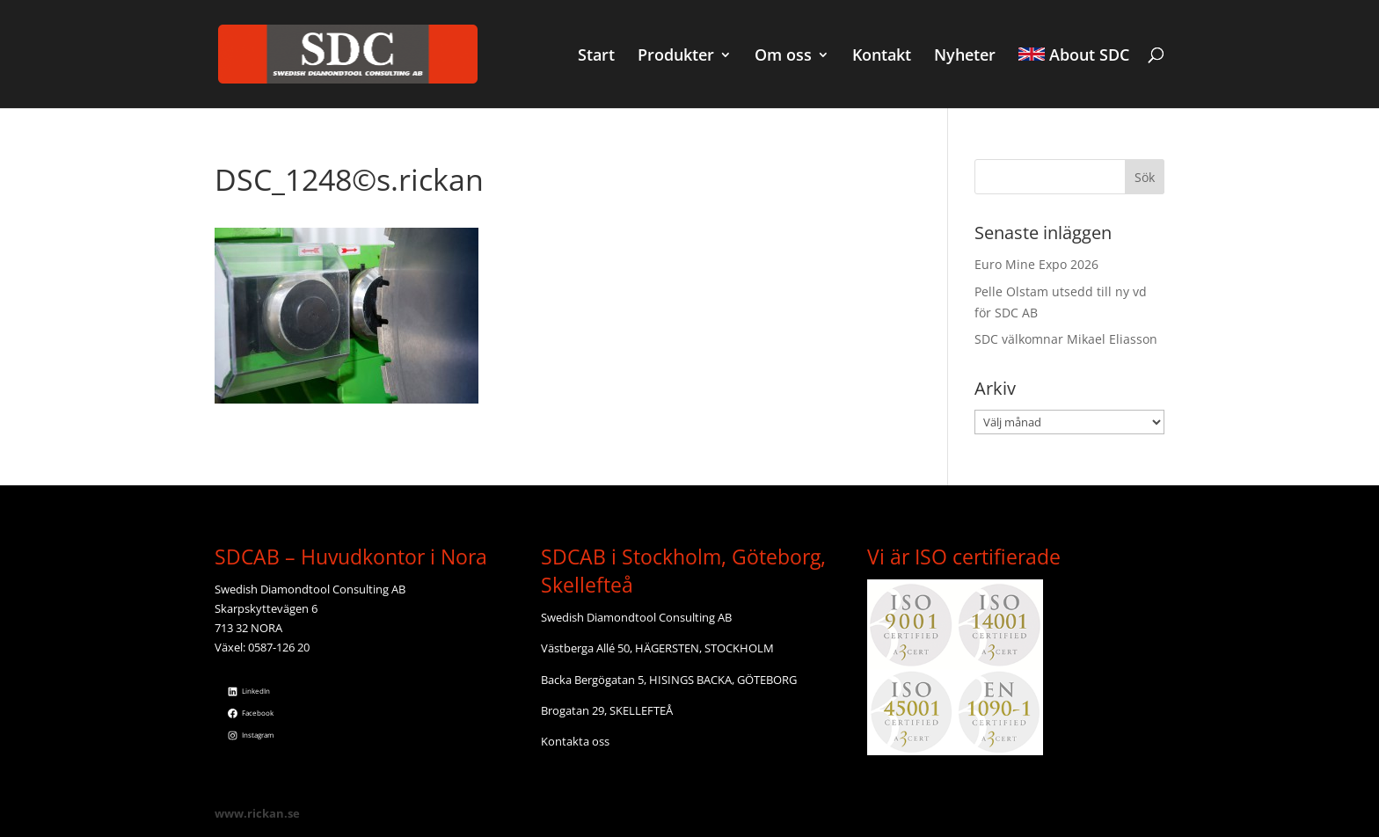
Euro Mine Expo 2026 (1036, 264)
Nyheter (965, 56)
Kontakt (881, 56)
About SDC (1073, 56)
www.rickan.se (257, 813)
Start (596, 56)
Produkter (676, 56)
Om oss (783, 56)
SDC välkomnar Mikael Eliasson (1065, 339)
